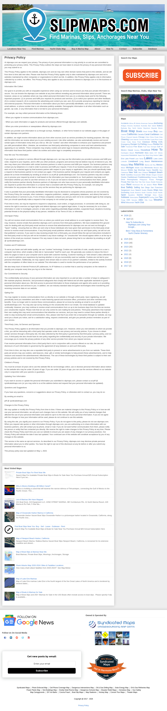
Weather (158, 199)
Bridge (150, 131)
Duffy (160, 142)
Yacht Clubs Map (58, 49)
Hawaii (130, 150)
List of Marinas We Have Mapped (29, 499)
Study (160, 195)
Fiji (139, 144)
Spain (123, 195)
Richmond (136, 185)
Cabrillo (123, 134)
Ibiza (146, 153)
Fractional (129, 147)
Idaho (151, 153)
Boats (139, 131)
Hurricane (139, 153)
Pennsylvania (132, 180)
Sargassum (125, 190)
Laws (156, 159)
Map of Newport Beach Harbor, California (32, 538)
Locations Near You (16, 49)
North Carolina (127, 175)
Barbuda (124, 128)
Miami (123, 168)
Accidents (125, 123)
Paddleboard (132, 177)
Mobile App (132, 170)
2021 (126, 254)
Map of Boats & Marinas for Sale (29, 592)
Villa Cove (148, 200)
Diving (154, 142)
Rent (128, 184)
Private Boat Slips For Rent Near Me (30, 472)
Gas (148, 147)
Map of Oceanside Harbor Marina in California (34, 513)
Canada (141, 134)
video (141, 200)
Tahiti (156, 197)
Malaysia (124, 165)
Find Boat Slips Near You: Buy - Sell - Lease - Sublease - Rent (40, 526)
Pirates (151, 179)
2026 (126, 215)
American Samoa (147, 123)
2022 (126, 250)
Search (138, 190)
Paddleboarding (144, 177)
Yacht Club (139, 202)
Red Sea (130, 182)
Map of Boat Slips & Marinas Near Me (31, 552)
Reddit (153, 182)
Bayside (154, 128)
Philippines (143, 179)
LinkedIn (124, 161)
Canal (146, 134)
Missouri (124, 170)
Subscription (134, 197)
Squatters (131, 195)
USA (128, 200)
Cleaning (125, 139)
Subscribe (137, 49)
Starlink (140, 195)
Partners (154, 177)
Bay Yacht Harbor (135, 128)
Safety (129, 187)
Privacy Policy (83, 705)
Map (131, 164)
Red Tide (138, 182)
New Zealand (143, 172)
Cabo (161, 131)
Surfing (151, 197)
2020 (126, 258)
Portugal (159, 180)
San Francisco (157, 187)
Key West (145, 155)
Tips (161, 197)
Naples (148, 170)
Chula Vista (158, 137)
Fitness (149, 144)
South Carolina (146, 192)
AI (134, 123)
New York (133, 172)
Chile (147, 137)
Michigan (130, 167)
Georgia (153, 147)
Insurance (133, 155)
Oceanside (137, 175)
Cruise (123, 142)
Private (123, 182)
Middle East (139, 168)
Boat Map (128, 131)
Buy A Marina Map (80, 49)
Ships (155, 190)
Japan (140, 155)
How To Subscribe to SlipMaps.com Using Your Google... (138, 224)
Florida (156, 144)
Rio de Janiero (146, 185)
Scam (133, 190)
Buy (156, 131)
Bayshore (146, 128)
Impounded (125, 155)
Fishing (143, 144)
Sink (161, 190)
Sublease (125, 197)
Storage (148, 195)
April (128, 219)
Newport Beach (156, 172)
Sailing (137, 187)
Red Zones (146, 182)
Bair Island (152, 126)
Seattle (144, 190)
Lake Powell (129, 159)
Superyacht (144, 197)
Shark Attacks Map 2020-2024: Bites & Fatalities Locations (39, 565)
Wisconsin (130, 203)
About (97, 49)
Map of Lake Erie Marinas (26, 579)
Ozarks (124, 177)
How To (109, 49)
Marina (139, 164)
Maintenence (157, 161)
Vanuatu (134, 200)
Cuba (129, 142)
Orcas (148, 175)
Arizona (130, 126)
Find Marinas (38, 49)
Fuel (144, 147)
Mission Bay (158, 168)
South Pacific (158, 192)
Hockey (136, 150)
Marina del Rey (150, 165)
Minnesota (149, 168)
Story (154, 195)
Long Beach (144, 161)
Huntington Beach (127, 153)
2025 (126, 239)
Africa (131, 123)
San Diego (145, 187)
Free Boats (137, 147)
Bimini (160, 128)
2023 (126, 247)
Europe (134, 144)
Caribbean (154, 134)
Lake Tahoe (139, 159)
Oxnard (160, 175)
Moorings (141, 170)
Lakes (148, 158)
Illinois (160, 153)
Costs (160, 139)
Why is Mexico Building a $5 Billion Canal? (33, 486)
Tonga (123, 200)
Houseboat (145, 150)
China (152, 137)
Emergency (125, 144)
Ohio (143, 175)
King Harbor (154, 155)
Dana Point (136, 142)
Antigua (123, 126)
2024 (126, 243)
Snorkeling (125, 193)
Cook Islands (133, 139)
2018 (126, 262)
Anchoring (158, 123)
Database (152, 49)
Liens (160, 159)
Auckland (137, 126)
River (155, 185)
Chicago (141, 137)
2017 (126, 266)
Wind (123, 202)
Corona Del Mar (144, 139)
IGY (155, 153)
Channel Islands (132, 137)
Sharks (150, 190)
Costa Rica (154, 139)
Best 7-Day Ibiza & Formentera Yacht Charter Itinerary (139, 232)
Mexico (159, 165)
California (132, 134)
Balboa (160, 126)
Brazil (145, 131)
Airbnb (138, 123)
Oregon (154, 175)
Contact (123, 49)
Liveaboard (133, 161)
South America (135, 192)
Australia (144, 126)
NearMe (155, 170)
